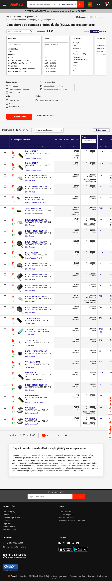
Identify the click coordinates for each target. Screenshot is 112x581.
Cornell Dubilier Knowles (34, 158)
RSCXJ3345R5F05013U (36, 187)
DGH (101, 151)
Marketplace (7, 515)
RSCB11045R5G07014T (36, 231)
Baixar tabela (101, 130)
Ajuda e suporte (64, 512)
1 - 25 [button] (15, 130)
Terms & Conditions (83, 568)
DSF (100, 395)
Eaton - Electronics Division (35, 203)
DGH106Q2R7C (32, 372)
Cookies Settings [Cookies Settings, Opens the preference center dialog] (33, 576)
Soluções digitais (9, 527)
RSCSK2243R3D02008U (36, 220)
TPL (100, 318)
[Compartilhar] (100, 16)
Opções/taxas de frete (66, 518)
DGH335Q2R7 (31, 253)
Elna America (30, 181)
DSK (100, 175)
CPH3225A (30, 408)
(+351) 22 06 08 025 (13, 543)
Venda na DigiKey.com (11, 518)
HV (100, 197)
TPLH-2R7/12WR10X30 (36, 329)
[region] (56, 569)
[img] (16, 5)
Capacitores (29, 17)
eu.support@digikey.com (14, 547)
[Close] (107, 562)
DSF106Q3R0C (32, 395)
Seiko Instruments (32, 413)
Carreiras (6, 521)
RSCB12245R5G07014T (36, 351)
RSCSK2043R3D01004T (36, 175)
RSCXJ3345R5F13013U (36, 242)
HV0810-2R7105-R (33, 197)
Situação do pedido (65, 515)
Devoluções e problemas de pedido (71, 521)
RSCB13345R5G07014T (36, 385)
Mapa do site (8, 524)
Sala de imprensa (9, 530)
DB (100, 231)
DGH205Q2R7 (31, 163)
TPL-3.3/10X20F (32, 362)
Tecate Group (30, 324)
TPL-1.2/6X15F (32, 340)
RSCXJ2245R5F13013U (36, 307)
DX (100, 263)
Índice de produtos (13, 17)
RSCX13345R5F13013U (36, 264)
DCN (101, 208)
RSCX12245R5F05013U (36, 274)
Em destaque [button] (46, 130)
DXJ (100, 186)
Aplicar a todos (19, 117)
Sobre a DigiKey (9, 512)
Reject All (72, 576)
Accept (53, 576)
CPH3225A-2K (31, 419)
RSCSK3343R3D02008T (36, 296)
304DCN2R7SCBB (33, 208)
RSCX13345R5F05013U (36, 285)
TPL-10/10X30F (32, 318)
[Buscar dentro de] (18, 31)
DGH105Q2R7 (31, 151)
